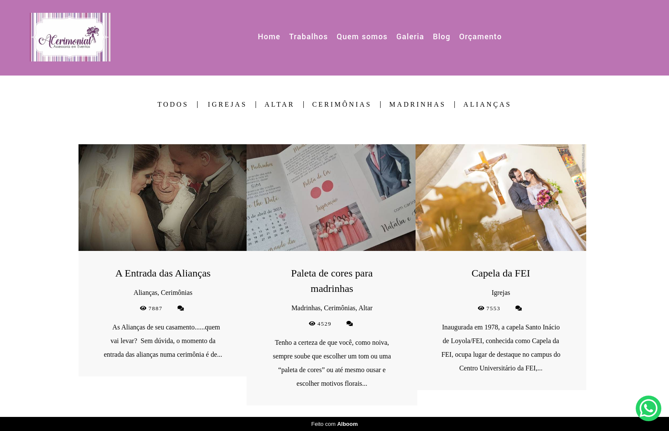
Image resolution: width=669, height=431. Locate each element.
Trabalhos (308, 36)
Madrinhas (417, 104)
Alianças (487, 104)
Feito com (334, 424)
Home (269, 36)
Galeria (410, 36)
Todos (173, 104)
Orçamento (480, 36)
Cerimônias (342, 104)
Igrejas (227, 104)
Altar (280, 104)
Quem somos (362, 36)
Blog (441, 36)
